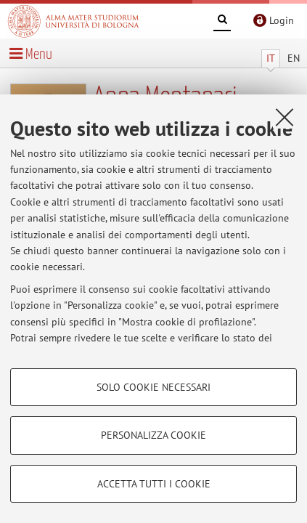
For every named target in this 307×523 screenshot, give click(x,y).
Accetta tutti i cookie (153, 483)
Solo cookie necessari (153, 387)
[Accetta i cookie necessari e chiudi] (284, 117)
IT (270, 58)
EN (293, 58)
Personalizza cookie (153, 435)
